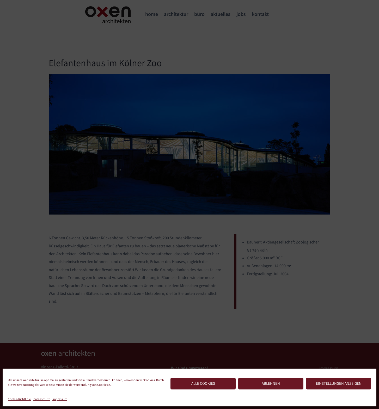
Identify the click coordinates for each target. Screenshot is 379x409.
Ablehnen (271, 383)
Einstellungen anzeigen (339, 383)
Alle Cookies (203, 383)
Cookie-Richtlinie (19, 399)
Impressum (59, 399)
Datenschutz (41, 399)
